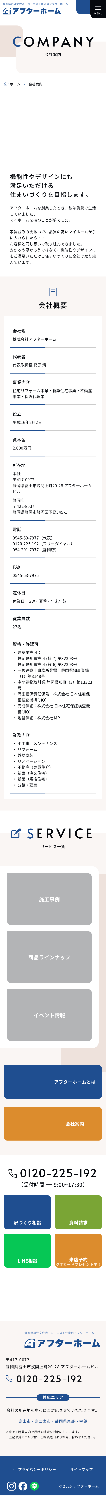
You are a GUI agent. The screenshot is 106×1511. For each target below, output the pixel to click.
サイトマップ (81, 1469)
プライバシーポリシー (37, 1469)
